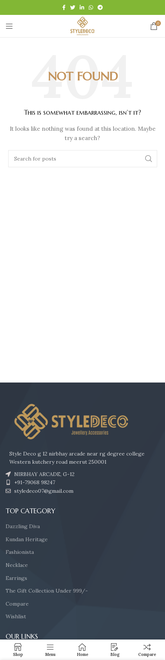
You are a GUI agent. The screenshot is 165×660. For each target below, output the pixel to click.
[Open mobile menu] (9, 26)
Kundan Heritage (27, 539)
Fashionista (20, 552)
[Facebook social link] (64, 7)
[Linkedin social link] (81, 7)
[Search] (82, 158)
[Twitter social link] (72, 7)
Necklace (17, 565)
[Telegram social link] (100, 7)
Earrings (16, 578)
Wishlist (16, 616)
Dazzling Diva (23, 526)
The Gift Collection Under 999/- (47, 590)
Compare (17, 603)
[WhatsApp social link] (90, 7)
